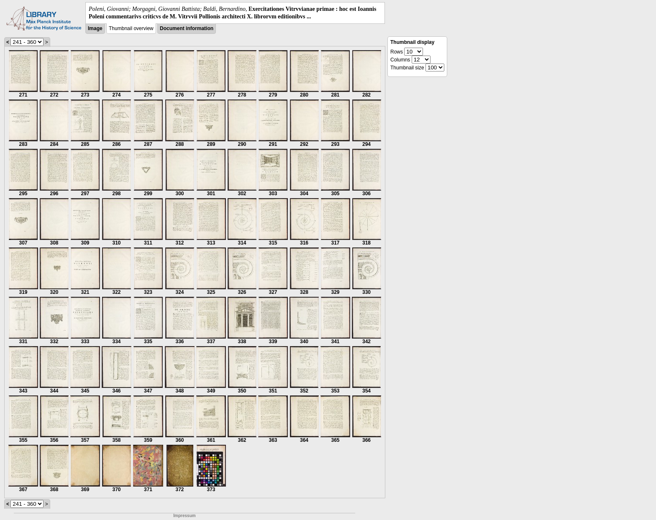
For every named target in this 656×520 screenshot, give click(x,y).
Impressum (184, 515)
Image (95, 28)
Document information (186, 28)
